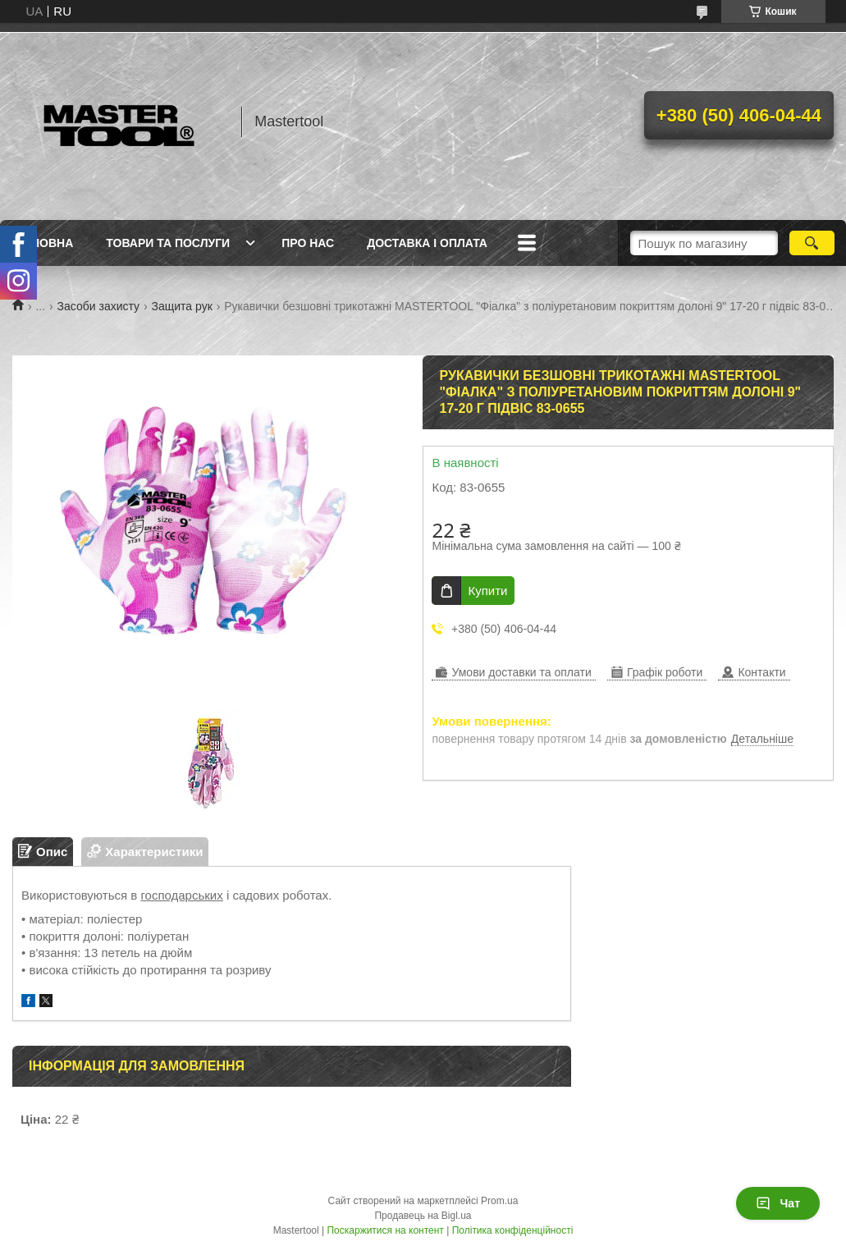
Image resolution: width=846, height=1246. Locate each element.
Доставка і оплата (427, 243)
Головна (44, 243)
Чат (778, 1203)
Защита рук (182, 306)
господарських (181, 895)
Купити (487, 591)
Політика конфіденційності (513, 1230)
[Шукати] (812, 243)
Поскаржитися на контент (385, 1230)
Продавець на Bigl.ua (422, 1215)
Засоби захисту (98, 306)
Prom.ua (499, 1201)
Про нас (307, 243)
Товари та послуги (168, 243)
